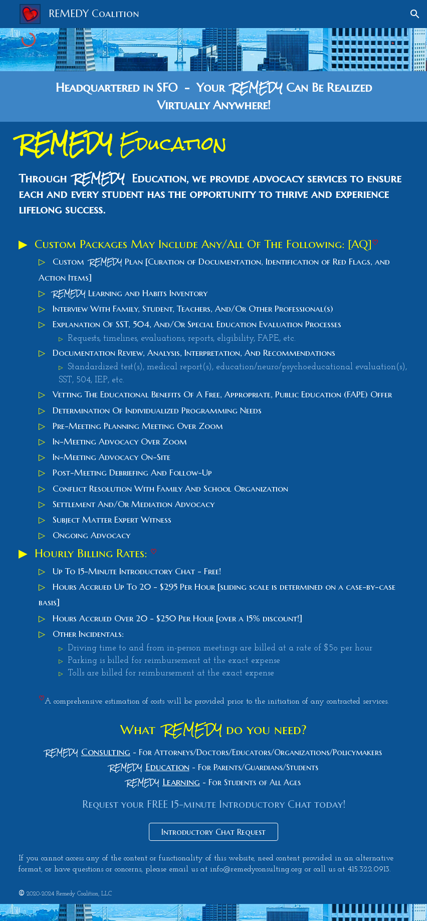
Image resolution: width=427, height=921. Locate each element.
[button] (415, 14)
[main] (213, 96)
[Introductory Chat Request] (213, 832)
